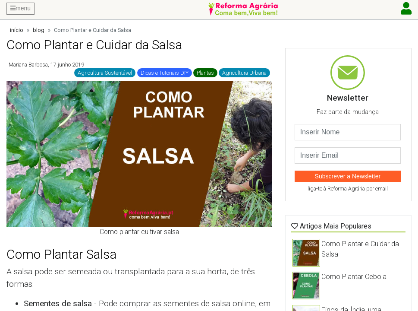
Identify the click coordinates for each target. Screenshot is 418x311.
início (16, 30)
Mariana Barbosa (28, 64)
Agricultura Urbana (244, 73)
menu (20, 8)
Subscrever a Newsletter (348, 176)
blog (38, 30)
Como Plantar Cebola (354, 277)
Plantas (205, 73)
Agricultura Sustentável (105, 73)
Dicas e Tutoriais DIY (165, 73)
